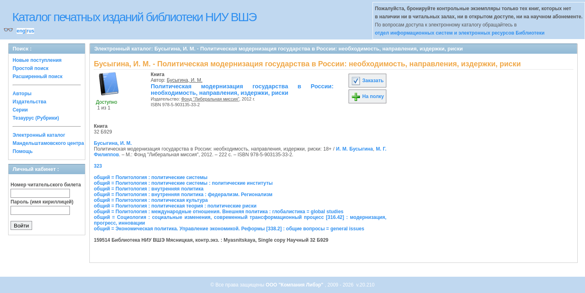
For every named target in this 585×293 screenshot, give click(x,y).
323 (98, 166)
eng (21, 31)
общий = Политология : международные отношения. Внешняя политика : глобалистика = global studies (218, 211)
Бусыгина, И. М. (185, 80)
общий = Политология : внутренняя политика (149, 189)
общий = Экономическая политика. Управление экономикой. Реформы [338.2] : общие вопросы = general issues (229, 229)
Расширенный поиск (38, 76)
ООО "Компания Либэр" (295, 285)
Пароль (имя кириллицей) (42, 202)
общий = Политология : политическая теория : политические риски (175, 206)
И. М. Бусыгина (354, 149)
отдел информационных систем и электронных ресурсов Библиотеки (460, 33)
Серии (20, 110)
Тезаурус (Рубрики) (36, 118)
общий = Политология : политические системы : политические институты (183, 183)
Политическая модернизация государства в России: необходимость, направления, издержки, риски (242, 89)
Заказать (367, 80)
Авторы (22, 93)
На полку (367, 96)
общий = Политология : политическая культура (151, 200)
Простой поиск (30, 68)
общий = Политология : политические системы (151, 177)
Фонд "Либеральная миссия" (210, 98)
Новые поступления (37, 60)
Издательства (29, 102)
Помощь (22, 151)
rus (30, 31)
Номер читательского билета (46, 185)
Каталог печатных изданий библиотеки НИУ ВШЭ (134, 17)
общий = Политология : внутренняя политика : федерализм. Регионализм (183, 194)
